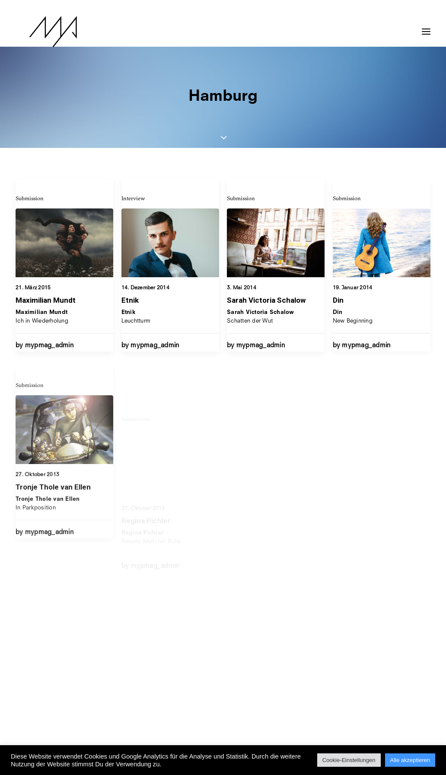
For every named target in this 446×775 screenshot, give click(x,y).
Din (338, 323)
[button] (426, 27)
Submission (30, 198)
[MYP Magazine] (39, 31)
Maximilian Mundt (46, 300)
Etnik (130, 300)
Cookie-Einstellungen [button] (349, 760)
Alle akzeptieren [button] (410, 760)
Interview (133, 198)
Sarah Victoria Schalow (266, 306)
